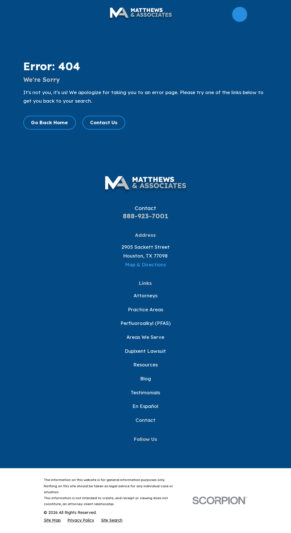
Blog (145, 378)
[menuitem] (52, 520)
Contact (145, 420)
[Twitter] (132, 450)
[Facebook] (118, 450)
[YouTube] (145, 450)
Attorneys (145, 295)
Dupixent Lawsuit (145, 351)
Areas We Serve (145, 337)
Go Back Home (49, 122)
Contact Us (103, 122)
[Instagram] (158, 450)
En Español (145, 406)
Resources (145, 365)
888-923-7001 (145, 216)
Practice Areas (145, 309)
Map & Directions (145, 264)
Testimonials (145, 392)
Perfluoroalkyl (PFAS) (145, 323)
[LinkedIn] (172, 450)
